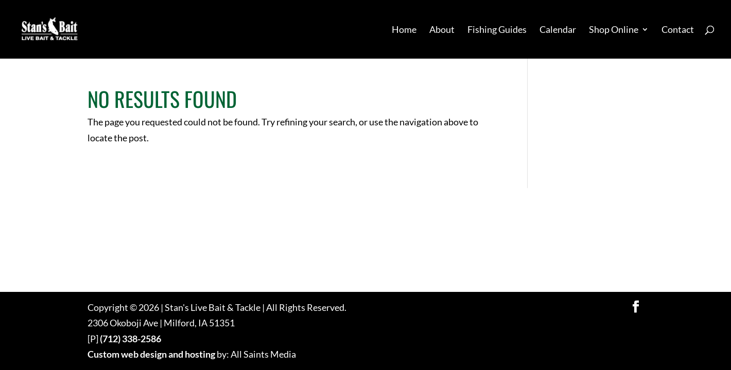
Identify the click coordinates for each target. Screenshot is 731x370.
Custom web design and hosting (151, 354)
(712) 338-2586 (130, 338)
